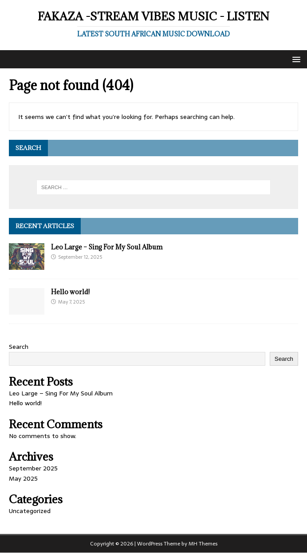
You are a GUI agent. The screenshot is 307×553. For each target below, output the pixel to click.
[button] (295, 58)
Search (18, 347)
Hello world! (70, 292)
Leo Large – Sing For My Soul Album (106, 247)
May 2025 (23, 478)
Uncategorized (30, 511)
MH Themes (203, 543)
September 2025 (33, 468)
